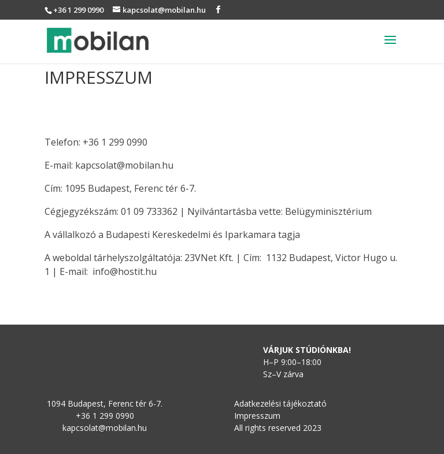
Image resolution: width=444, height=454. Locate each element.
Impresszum (257, 415)
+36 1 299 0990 (78, 10)
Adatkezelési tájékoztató (280, 403)
